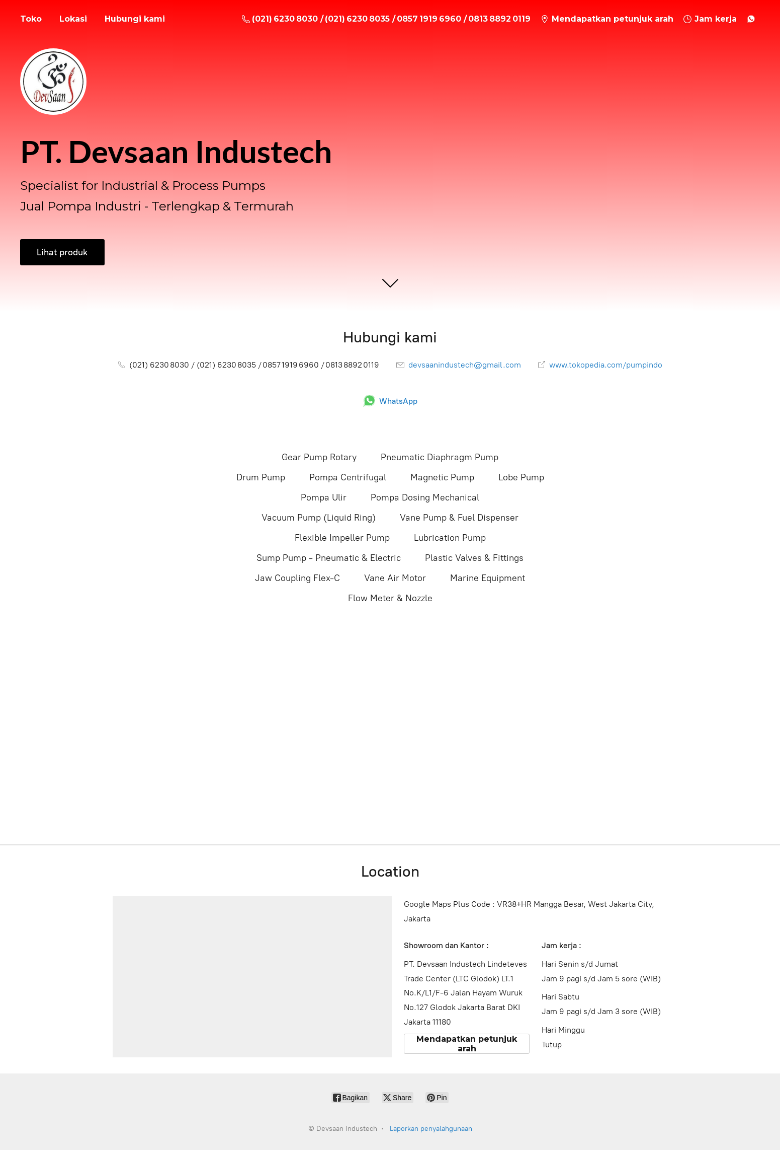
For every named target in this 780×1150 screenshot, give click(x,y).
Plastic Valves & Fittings (474, 557)
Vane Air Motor (395, 578)
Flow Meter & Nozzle (390, 598)
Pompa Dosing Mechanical (425, 497)
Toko (31, 19)
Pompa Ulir (323, 497)
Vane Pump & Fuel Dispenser (459, 517)
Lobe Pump (521, 477)
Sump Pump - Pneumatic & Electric (328, 557)
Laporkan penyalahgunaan (431, 1128)
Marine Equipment (487, 578)
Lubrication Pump (450, 537)
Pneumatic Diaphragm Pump (439, 457)
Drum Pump (260, 477)
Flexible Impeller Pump (342, 537)
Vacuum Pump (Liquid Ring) (319, 517)
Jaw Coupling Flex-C (297, 578)
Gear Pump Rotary (319, 457)
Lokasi (73, 19)
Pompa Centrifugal (347, 477)
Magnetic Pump (442, 477)
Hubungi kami (135, 19)
